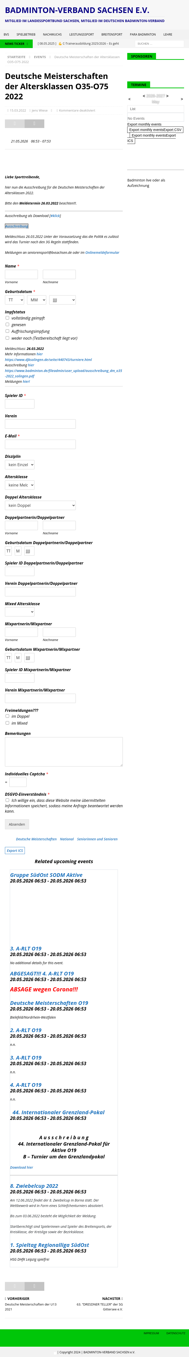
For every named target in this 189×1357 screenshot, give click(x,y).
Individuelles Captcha (26, 774)
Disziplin (13, 456)
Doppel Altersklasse (23, 497)
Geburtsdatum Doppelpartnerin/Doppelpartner (49, 542)
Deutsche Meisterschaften (36, 839)
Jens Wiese (39, 110)
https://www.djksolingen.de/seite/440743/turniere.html (48, 359)
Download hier (21, 1167)
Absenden (17, 824)
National (67, 839)
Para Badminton (143, 34)
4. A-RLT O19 (25, 1084)
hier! (26, 381)
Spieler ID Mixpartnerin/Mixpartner (38, 669)
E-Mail (12, 436)
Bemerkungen (18, 733)
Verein (11, 416)
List (132, 109)
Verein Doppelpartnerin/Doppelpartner (41, 583)
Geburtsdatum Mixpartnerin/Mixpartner (42, 649)
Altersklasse (16, 476)
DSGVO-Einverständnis (27, 794)
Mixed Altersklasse (22, 603)
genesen (19, 324)
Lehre (167, 34)
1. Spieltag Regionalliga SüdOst (49, 1244)
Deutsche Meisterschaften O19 (49, 1002)
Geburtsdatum (20, 291)
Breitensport (111, 34)
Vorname (11, 282)
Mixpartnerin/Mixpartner (28, 624)
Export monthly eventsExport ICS (151, 138)
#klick (55, 215)
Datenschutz (175, 1333)
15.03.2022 (18, 110)
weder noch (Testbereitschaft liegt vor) (44, 338)
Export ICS (15, 850)
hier (39, 354)
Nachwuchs (52, 34)
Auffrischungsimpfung (31, 331)
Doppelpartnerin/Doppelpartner (34, 517)
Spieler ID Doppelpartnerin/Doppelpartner (44, 563)
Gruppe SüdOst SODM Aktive (46, 874)
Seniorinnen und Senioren (97, 839)
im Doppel (20, 716)
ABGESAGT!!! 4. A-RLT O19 (42, 973)
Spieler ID (15, 395)
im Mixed (19, 723)
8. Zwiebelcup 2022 (34, 1185)
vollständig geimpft (28, 318)
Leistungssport (81, 34)
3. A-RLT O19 (25, 948)
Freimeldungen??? (21, 710)
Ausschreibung (16, 226)
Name (12, 266)
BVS (6, 34)
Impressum (151, 1333)
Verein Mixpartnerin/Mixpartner (35, 690)
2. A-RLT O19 (25, 1030)
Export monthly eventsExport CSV (155, 130)
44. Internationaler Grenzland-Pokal (58, 1112)
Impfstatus (15, 312)
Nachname (50, 282)
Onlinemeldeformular (102, 252)
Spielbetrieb (26, 34)
